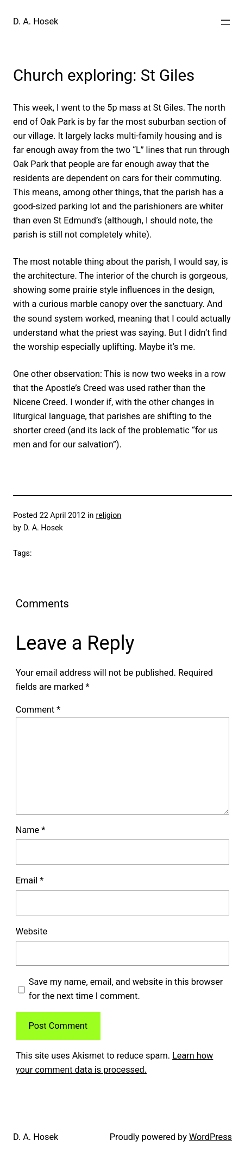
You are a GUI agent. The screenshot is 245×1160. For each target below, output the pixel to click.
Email (29, 880)
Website (31, 931)
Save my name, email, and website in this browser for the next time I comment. (126, 989)
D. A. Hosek (35, 21)
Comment (38, 709)
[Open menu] (225, 22)
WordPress (210, 1137)
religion (108, 515)
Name (30, 830)
